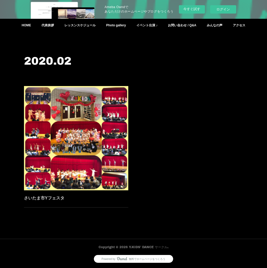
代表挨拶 (47, 25)
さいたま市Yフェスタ (44, 197)
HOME (26, 25)
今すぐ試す (191, 9)
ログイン (223, 9)
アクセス (239, 25)
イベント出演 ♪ (146, 25)
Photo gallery (116, 25)
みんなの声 (214, 25)
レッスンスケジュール (80, 25)
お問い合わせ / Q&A (182, 25)
